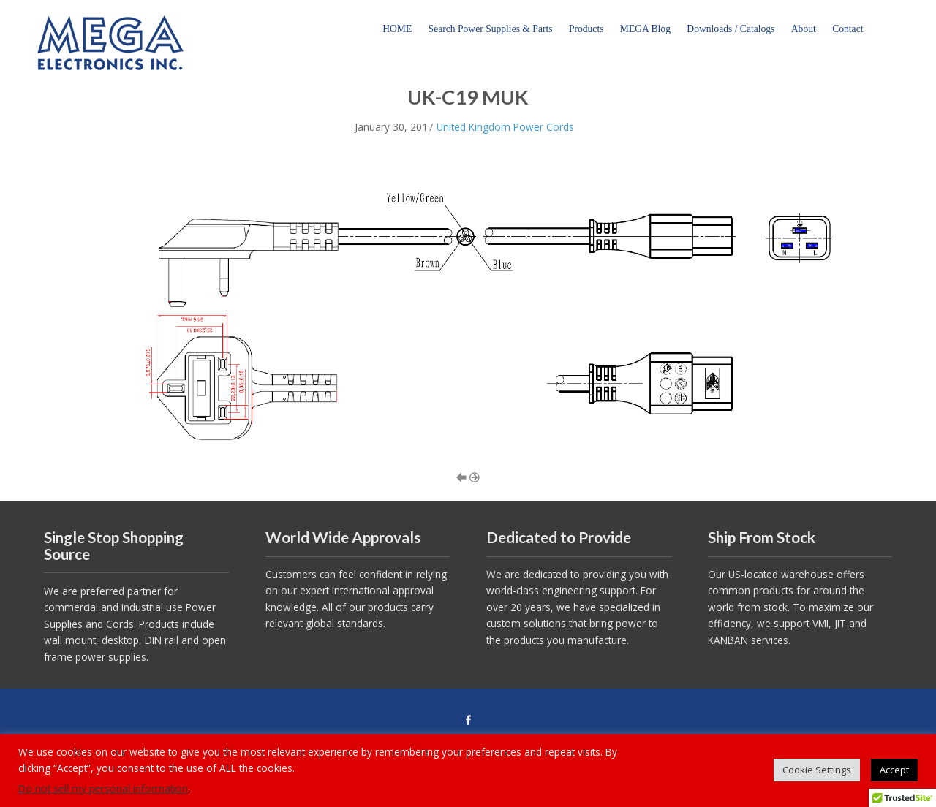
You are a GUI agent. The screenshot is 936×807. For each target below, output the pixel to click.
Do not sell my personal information (103, 788)
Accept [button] (894, 769)
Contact (847, 28)
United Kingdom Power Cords (505, 127)
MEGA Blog (645, 28)
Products (586, 28)
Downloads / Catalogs (730, 28)
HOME (397, 28)
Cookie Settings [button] (816, 769)
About (803, 28)
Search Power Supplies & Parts (491, 28)
